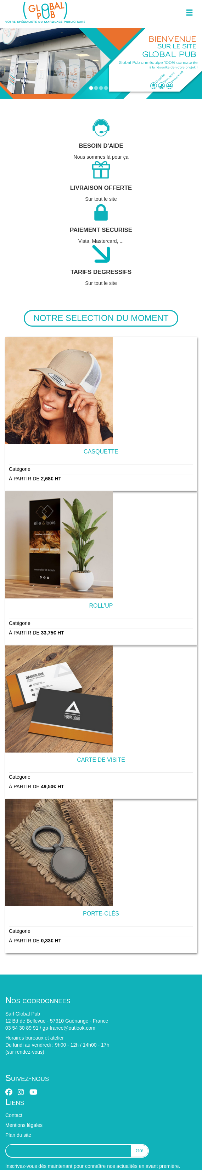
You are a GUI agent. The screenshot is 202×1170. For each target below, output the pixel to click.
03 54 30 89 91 (21, 1028)
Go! (139, 1150)
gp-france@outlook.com (69, 1028)
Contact (13, 1115)
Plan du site (18, 1135)
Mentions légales (24, 1125)
